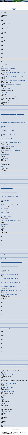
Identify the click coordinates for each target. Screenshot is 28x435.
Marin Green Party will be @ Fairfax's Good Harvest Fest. (8, 378)
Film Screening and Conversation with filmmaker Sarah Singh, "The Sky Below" (11, 84)
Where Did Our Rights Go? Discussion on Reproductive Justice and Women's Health (11, 220)
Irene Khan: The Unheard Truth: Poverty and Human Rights (8, 286)
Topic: (8, 5)
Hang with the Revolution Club (4, 64)
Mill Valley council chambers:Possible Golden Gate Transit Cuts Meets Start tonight (11, 262)
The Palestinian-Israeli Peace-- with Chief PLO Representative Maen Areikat (10, 150)
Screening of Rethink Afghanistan (5, 154)
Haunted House (2, 399)
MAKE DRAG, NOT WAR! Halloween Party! (6, 419)
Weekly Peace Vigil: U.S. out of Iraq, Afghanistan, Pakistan (8, 134)
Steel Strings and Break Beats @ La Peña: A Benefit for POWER (9, 294)
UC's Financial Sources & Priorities (5, 270)
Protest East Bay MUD (3, 184)
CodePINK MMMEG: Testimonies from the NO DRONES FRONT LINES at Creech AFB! (12, 76)
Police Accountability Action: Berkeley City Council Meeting (8, 166)
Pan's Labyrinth (2, 228)
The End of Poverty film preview (5, 212)
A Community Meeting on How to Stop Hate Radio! (7, 391)
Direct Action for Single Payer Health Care (6, 180)
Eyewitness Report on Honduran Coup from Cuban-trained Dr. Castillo (9, 278)
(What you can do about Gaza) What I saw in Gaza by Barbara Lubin (9, 266)
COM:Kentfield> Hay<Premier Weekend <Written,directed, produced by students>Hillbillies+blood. (13, 423)
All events (13, 429)
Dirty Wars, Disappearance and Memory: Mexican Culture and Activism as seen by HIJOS (12, 38)
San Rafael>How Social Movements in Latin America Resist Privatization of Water (11, 290)
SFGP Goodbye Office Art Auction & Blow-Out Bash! (7, 146)
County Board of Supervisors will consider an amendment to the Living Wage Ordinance (12, 118)
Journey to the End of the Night (4, 407)
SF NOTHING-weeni (3, 395)
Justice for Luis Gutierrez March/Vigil (5, 328)
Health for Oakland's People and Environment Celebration (8, 374)
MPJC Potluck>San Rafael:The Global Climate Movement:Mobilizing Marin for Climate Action (13, 80)
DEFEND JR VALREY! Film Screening (6, 216)
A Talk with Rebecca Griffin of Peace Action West (7, 106)
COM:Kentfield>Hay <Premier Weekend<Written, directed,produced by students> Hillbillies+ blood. (13, 365)
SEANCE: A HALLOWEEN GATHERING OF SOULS (8, 415)
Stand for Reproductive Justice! (4, 126)
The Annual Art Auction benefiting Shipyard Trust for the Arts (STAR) (9, 383)
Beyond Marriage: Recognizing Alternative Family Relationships (9, 254)
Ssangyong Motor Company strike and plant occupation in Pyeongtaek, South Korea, (11, 21)
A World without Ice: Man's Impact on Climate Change (7, 130)
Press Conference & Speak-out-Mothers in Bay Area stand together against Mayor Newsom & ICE (13, 122)
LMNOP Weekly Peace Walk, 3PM (5, 34)
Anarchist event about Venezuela (5, 200)
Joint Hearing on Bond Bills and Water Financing (7, 188)
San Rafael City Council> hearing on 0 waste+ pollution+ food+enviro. (9, 361)
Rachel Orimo (2, 60)
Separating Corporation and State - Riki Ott (6, 88)
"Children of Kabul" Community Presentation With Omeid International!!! (10, 96)
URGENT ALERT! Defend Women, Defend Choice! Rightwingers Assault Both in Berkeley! (12, 114)
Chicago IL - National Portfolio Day (5, 17)
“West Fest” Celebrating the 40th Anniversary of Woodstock (8, 13)
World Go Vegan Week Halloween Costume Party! (7, 411)
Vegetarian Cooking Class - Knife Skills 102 (6, 258)
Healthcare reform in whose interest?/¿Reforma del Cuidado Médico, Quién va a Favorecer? (12, 324)
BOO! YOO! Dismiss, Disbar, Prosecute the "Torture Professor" (9, 192)
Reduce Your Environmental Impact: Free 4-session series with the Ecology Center (11, 142)
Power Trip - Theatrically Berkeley (5, 92)
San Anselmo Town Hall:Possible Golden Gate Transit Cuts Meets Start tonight (10, 204)
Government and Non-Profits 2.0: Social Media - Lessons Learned (9, 110)
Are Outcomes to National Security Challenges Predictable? (8, 68)
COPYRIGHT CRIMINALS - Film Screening (6, 138)
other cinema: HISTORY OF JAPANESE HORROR (7, 387)
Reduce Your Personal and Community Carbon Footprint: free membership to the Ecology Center (13, 72)
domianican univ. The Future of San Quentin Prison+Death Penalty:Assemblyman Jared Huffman (13, 282)
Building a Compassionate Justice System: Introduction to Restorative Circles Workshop (12, 370)
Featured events (17, 429)
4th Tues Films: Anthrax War (4, 158)
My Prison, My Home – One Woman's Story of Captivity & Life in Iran (9, 196)
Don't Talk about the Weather (4, 224)
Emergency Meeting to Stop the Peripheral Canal (7, 208)
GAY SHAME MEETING (4, 403)
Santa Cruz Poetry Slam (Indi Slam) (5, 100)
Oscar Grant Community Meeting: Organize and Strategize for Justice (9, 274)
